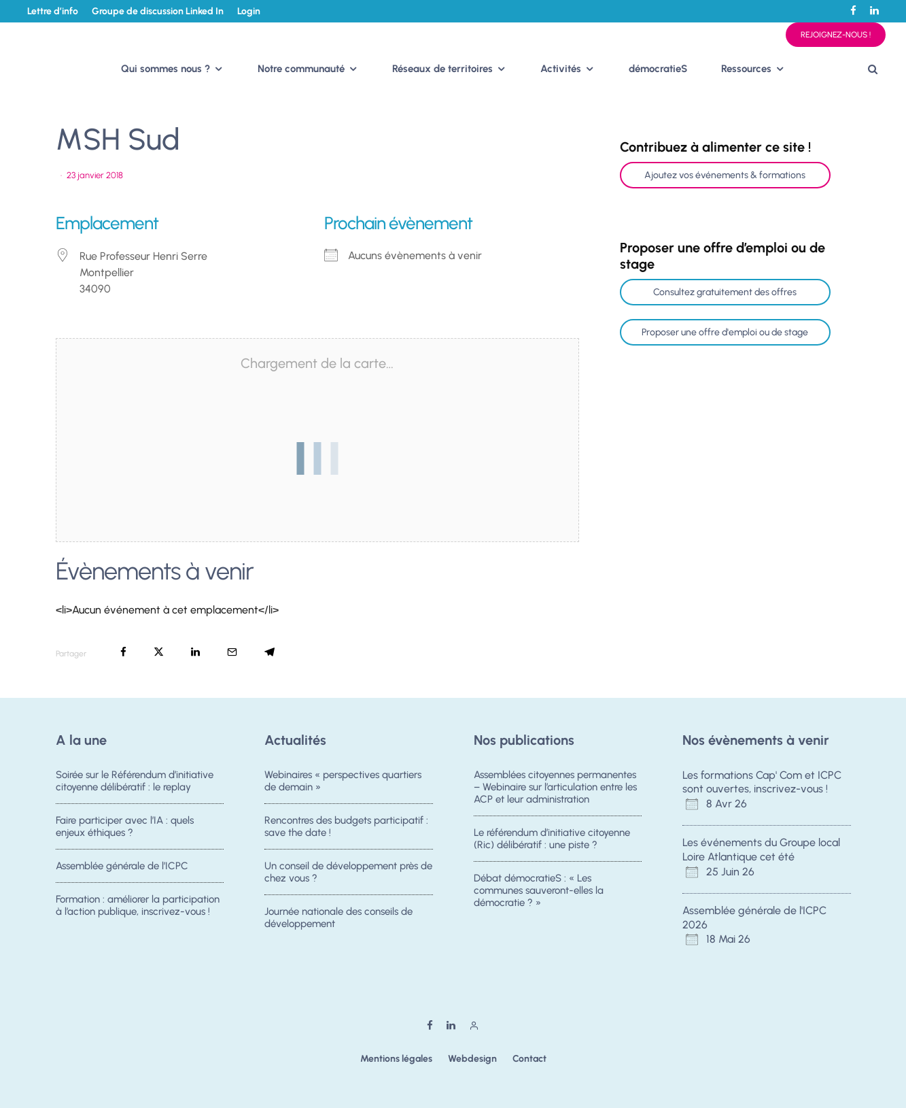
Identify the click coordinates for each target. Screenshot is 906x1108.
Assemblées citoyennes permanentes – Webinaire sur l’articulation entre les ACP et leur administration (555, 787)
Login (248, 11)
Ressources (746, 69)
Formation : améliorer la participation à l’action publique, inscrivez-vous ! (138, 911)
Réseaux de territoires (442, 69)
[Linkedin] (874, 10)
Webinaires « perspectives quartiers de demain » (342, 781)
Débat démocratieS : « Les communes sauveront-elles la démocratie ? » (539, 891)
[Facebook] (853, 10)
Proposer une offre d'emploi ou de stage (725, 332)
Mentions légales (396, 1058)
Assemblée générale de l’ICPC (122, 867)
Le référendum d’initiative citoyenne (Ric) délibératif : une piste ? (552, 838)
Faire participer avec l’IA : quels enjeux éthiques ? (125, 826)
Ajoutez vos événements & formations (724, 175)
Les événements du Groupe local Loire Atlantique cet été (761, 849)
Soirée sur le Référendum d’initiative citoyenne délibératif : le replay (134, 781)
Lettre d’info (52, 11)
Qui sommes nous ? (165, 69)
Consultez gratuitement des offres (725, 292)
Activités (560, 69)
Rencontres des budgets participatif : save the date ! (346, 826)
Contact (529, 1058)
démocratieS (658, 69)
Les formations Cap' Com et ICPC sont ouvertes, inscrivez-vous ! (761, 782)
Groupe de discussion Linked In (158, 11)
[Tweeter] (159, 652)
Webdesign (472, 1058)
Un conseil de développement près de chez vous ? (348, 873)
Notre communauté (301, 69)
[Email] (232, 652)
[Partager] (123, 652)
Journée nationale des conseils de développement (338, 923)
